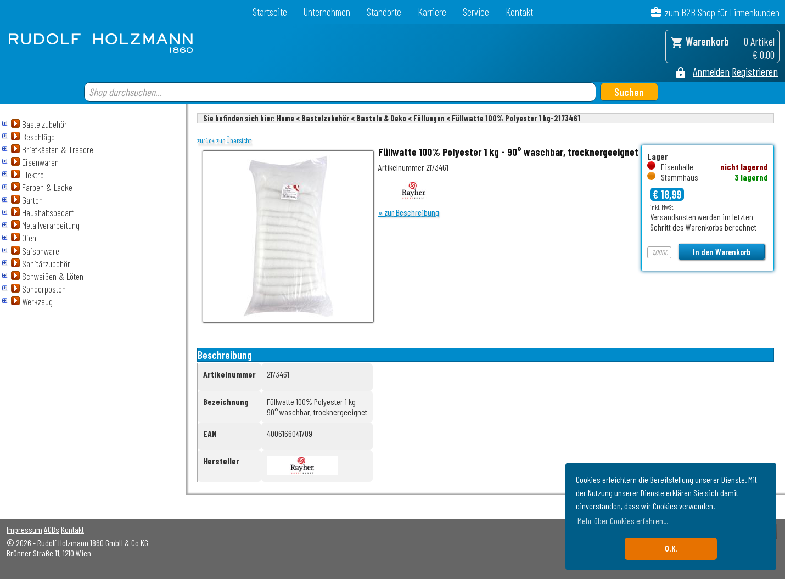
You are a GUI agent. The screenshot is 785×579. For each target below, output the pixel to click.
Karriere (432, 11)
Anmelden (711, 71)
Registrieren (755, 71)
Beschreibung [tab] (225, 354)
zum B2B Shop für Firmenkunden (722, 12)
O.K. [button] (671, 548)
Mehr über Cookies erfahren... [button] (622, 520)
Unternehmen (327, 11)
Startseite (270, 11)
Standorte (384, 11)
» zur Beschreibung (408, 212)
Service (476, 11)
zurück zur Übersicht (224, 140)
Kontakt (519, 11)
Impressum (24, 529)
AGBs (51, 529)
